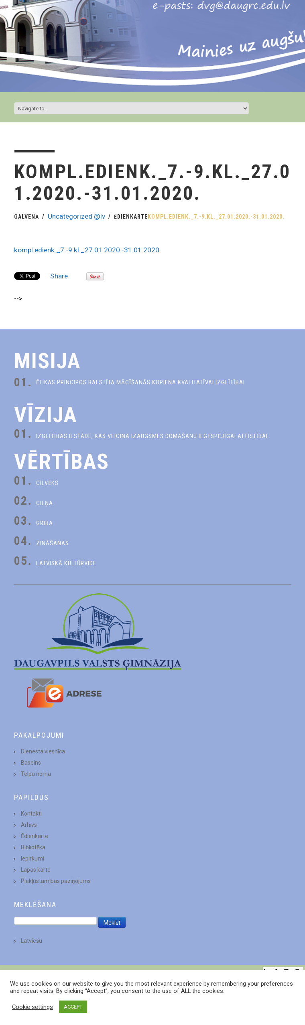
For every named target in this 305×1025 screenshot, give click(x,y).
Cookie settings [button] (32, 1007)
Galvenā (26, 216)
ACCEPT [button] (73, 1007)
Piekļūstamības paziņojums (56, 881)
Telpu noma (36, 774)
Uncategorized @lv (76, 216)
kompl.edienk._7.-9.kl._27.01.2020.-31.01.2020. (87, 250)
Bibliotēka (33, 847)
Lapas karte (36, 870)
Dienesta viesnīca (43, 751)
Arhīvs (29, 825)
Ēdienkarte (131, 216)
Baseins (31, 762)
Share (59, 276)
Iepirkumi (32, 858)
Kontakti (31, 813)
